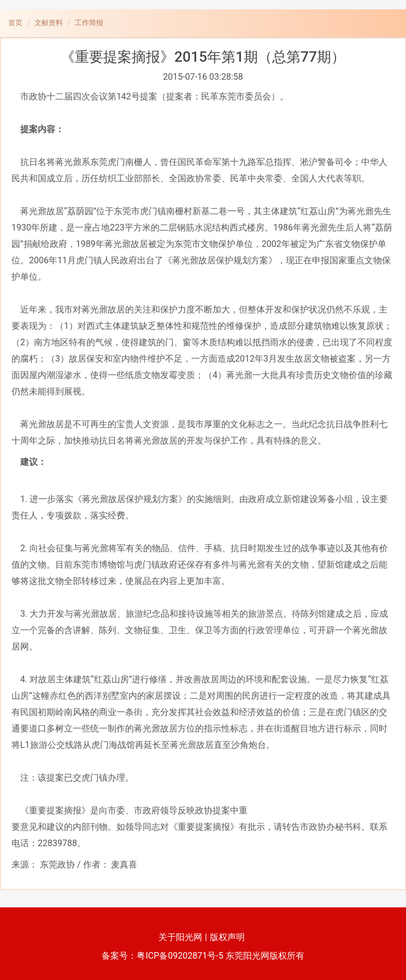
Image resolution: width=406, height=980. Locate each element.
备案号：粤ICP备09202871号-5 (162, 956)
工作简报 (89, 23)
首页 (15, 23)
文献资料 (48, 23)
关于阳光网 (180, 937)
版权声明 (227, 937)
